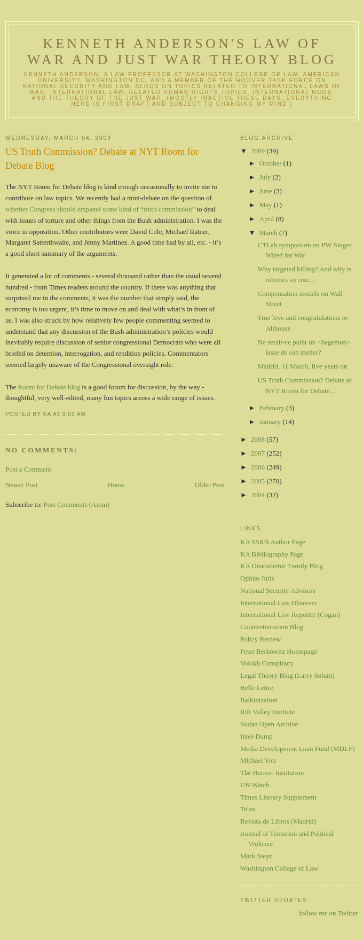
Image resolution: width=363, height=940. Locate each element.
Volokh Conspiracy (267, 663)
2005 (258, 481)
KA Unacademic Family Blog (281, 566)
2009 (258, 151)
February (272, 408)
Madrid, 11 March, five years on (302, 366)
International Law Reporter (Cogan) (290, 614)
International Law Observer (278, 603)
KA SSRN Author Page (272, 542)
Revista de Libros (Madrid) (278, 821)
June (266, 191)
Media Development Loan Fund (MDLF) (297, 749)
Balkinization (259, 700)
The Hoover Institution (272, 773)
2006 (258, 467)
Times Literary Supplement (278, 797)
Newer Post (21, 485)
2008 (258, 439)
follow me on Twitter (328, 913)
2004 (258, 495)
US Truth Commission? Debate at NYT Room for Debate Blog (102, 158)
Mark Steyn (256, 856)
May (266, 205)
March (269, 233)
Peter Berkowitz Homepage (278, 651)
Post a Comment (28, 469)
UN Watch (255, 785)
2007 (258, 453)
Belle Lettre (256, 688)
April (267, 219)
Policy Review (260, 639)
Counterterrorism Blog (271, 627)
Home (116, 485)
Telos (247, 809)
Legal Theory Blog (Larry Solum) (287, 675)
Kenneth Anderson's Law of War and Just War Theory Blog (182, 51)
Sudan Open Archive (269, 724)
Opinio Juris (257, 578)
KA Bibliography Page (271, 554)
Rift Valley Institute (267, 712)
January (271, 422)
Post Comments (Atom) (77, 504)
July (266, 177)
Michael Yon (257, 760)
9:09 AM (74, 414)
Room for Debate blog (49, 387)
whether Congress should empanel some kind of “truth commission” (100, 209)
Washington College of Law (279, 868)
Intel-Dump (256, 736)
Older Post (209, 485)
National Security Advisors (277, 590)
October (271, 163)
